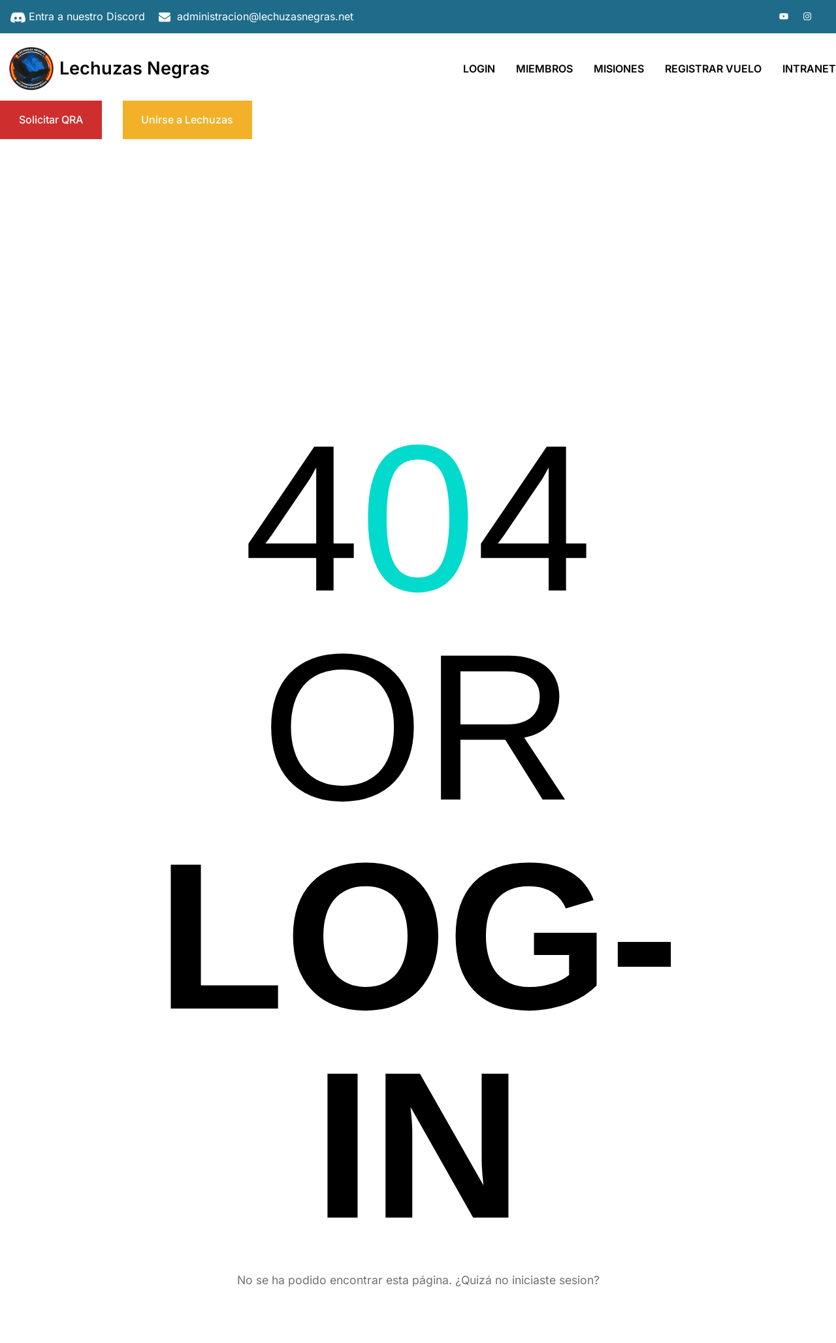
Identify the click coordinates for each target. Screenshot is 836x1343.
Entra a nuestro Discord (87, 16)
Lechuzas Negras (134, 68)
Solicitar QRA (51, 119)
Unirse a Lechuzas (187, 119)
